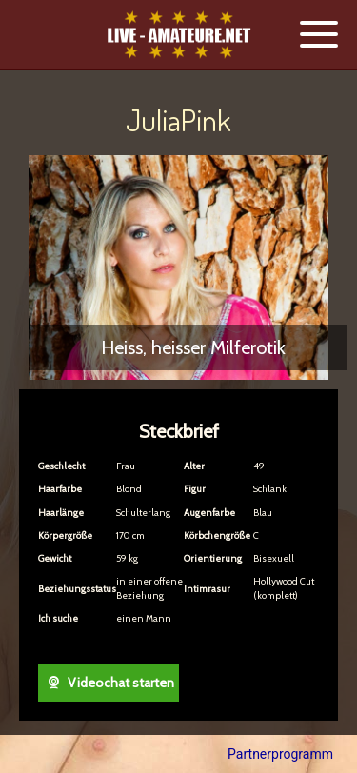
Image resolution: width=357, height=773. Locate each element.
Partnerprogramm (280, 754)
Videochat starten (108, 682)
